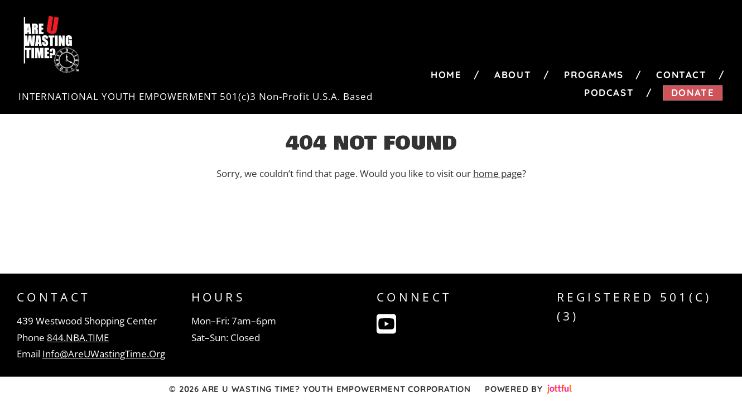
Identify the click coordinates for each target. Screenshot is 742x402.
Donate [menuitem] (693, 92)
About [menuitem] (512, 74)
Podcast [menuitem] (609, 92)
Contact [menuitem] (681, 74)
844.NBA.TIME (78, 337)
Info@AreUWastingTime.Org (103, 353)
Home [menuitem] (446, 74)
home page (497, 173)
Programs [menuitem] (594, 74)
